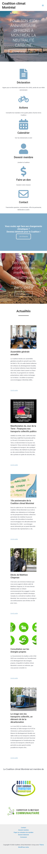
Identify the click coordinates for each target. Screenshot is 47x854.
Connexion (23, 837)
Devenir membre (23, 830)
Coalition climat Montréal (13, 5)
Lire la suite (14, 390)
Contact (23, 827)
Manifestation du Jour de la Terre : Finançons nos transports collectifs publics (23, 429)
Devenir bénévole (23, 834)
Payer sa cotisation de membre (23, 832)
